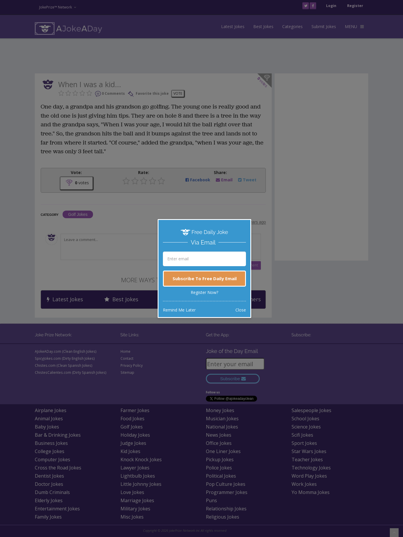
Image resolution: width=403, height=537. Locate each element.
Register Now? (204, 292)
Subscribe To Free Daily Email (205, 278)
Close (240, 310)
